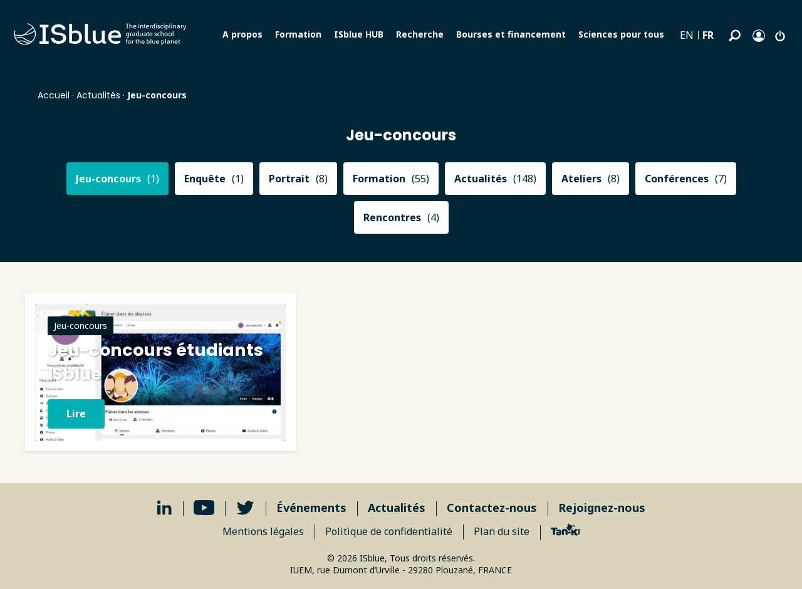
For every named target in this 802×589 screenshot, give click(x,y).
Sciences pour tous (621, 34)
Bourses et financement (511, 34)
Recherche (420, 34)
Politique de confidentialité (388, 532)
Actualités (98, 95)
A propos (242, 34)
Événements (311, 507)
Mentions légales (263, 532)
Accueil (54, 95)
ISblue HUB (358, 34)
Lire (76, 413)
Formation (298, 34)
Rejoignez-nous (601, 507)
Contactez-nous (492, 507)
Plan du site (501, 532)
